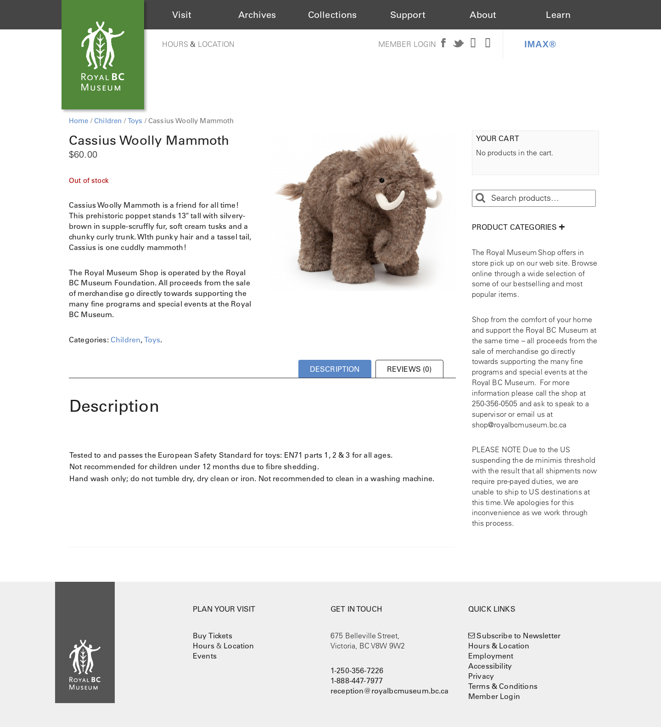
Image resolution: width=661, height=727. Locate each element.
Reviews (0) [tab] (409, 369)
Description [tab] (335, 369)
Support (408, 14)
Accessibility (490, 665)
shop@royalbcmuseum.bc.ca (519, 424)
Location (216, 44)
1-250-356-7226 (356, 670)
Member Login (407, 44)
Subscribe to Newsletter (518, 635)
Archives (257, 14)
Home (79, 120)
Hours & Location (499, 645)
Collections (332, 14)
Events (205, 655)
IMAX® (540, 44)
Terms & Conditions (503, 686)
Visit (182, 14)
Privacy (481, 676)
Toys (135, 120)
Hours (175, 44)
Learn (558, 14)
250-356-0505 (495, 403)
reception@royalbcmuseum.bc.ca (389, 690)
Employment (491, 655)
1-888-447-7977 (356, 680)
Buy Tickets (212, 635)
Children (108, 120)
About (483, 14)
